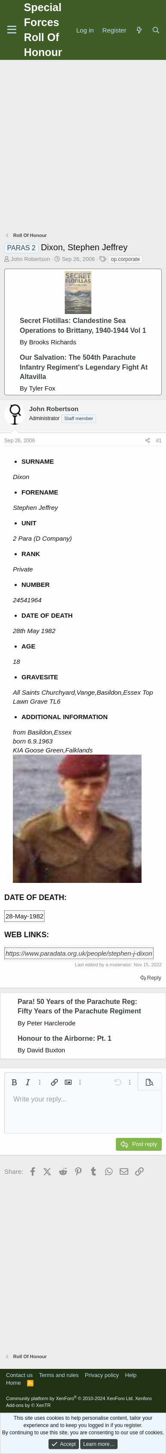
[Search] (156, 30)
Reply (154, 977)
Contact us (19, 1375)
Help (131, 1375)
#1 (159, 441)
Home (13, 1383)
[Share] (147, 441)
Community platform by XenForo (70, 1398)
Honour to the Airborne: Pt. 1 (65, 1038)
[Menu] (12, 30)
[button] (14, 1082)
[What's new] (138, 30)
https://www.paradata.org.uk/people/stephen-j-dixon (79, 953)
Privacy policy (102, 1375)
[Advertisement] (83, 147)
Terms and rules (58, 1375)
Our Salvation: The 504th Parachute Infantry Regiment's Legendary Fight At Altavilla (84, 367)
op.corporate (125, 259)
